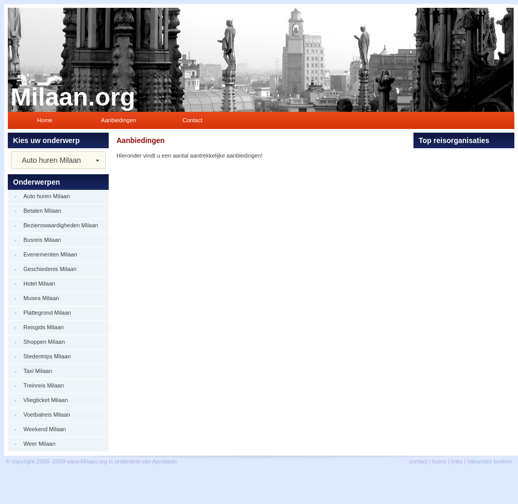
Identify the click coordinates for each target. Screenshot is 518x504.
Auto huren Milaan (51, 160)
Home (44, 120)
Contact (192, 120)
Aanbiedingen (118, 120)
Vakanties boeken (489, 461)
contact (418, 461)
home (439, 461)
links (456, 461)
